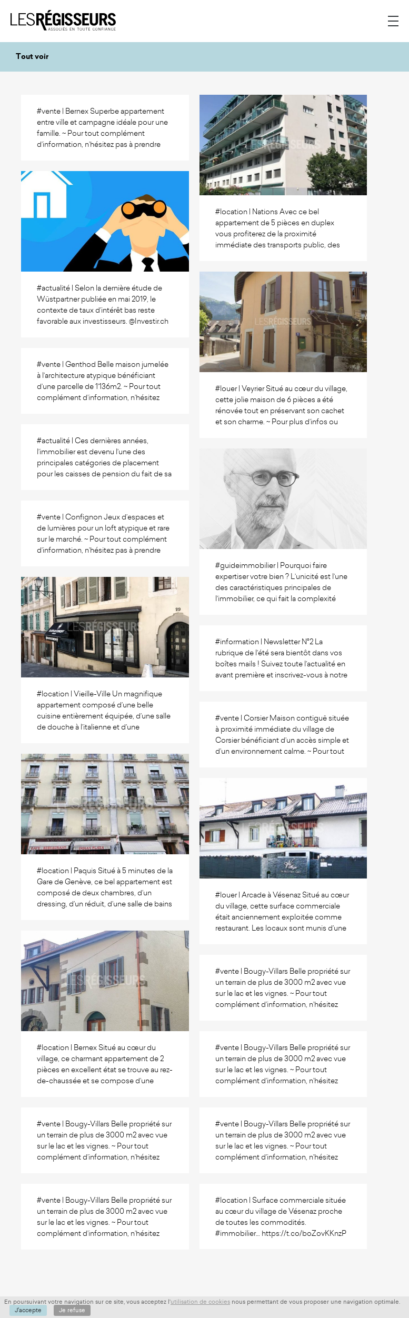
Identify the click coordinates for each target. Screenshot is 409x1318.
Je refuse (72, 1310)
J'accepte (28, 1310)
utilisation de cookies (200, 1301)
